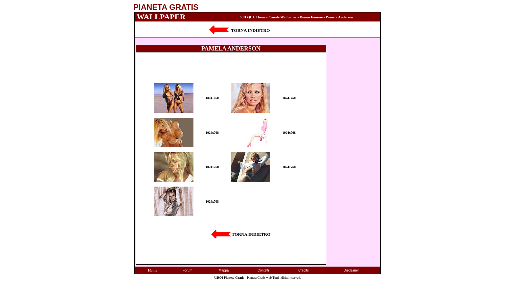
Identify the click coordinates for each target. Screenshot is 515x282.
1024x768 (212, 98)
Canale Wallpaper (283, 17)
